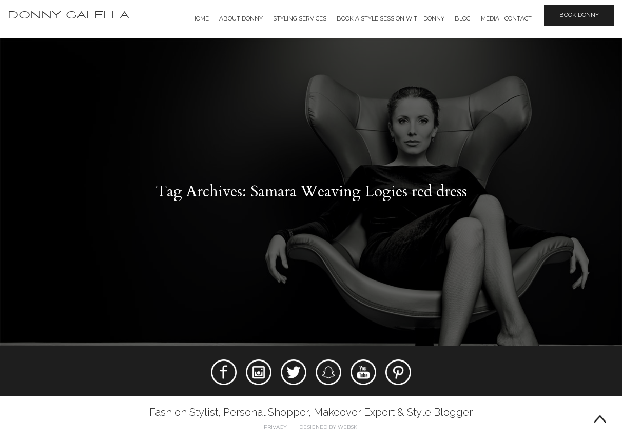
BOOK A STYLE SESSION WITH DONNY (390, 18)
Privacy (275, 427)
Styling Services (299, 18)
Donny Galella (68, 15)
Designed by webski (329, 427)
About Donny (241, 18)
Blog (463, 18)
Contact (518, 18)
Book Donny (579, 14)
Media (490, 18)
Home (200, 18)
